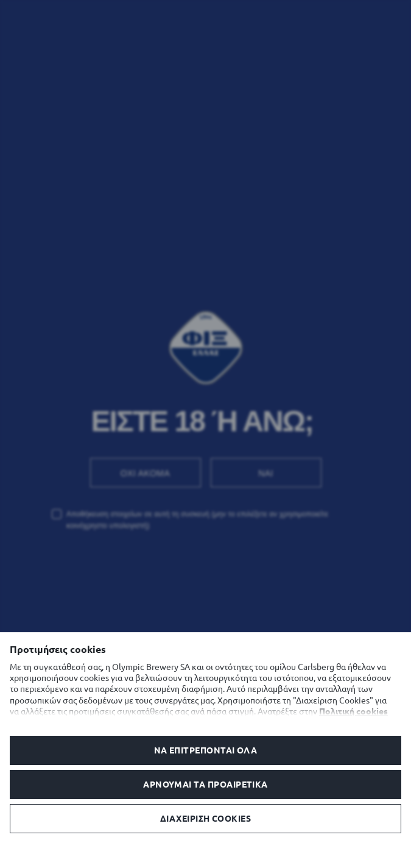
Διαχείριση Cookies (205, 819)
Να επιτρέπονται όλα (206, 750)
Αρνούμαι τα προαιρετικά (205, 784)
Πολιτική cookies (353, 711)
